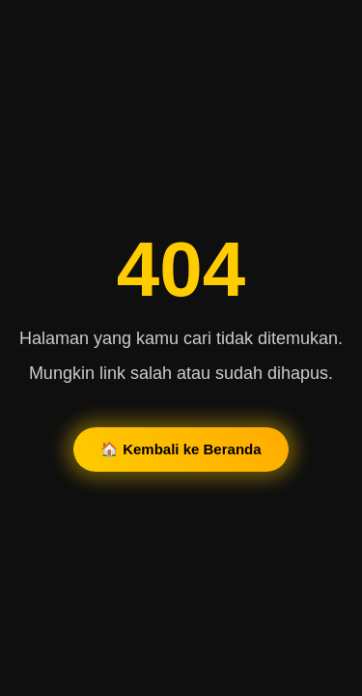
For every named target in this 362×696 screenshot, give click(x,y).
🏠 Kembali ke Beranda (181, 449)
